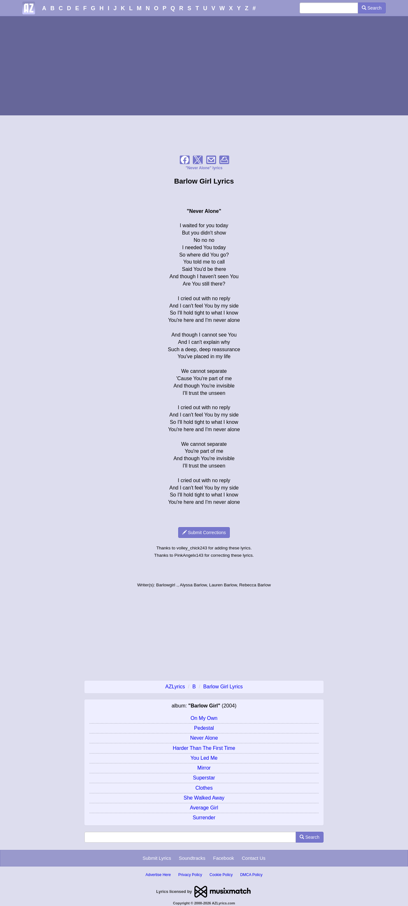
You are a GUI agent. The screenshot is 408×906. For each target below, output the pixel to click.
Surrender (204, 817)
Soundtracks (192, 858)
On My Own (204, 718)
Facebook (223, 858)
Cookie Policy (221, 875)
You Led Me (204, 758)
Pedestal (204, 728)
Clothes (204, 788)
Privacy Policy (190, 875)
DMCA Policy (251, 875)
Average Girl (204, 807)
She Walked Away (204, 798)
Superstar (204, 777)
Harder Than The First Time (204, 748)
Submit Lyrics (156, 858)
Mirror (204, 768)
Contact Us (254, 858)
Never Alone (204, 738)
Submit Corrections (204, 532)
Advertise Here (158, 875)
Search (372, 8)
